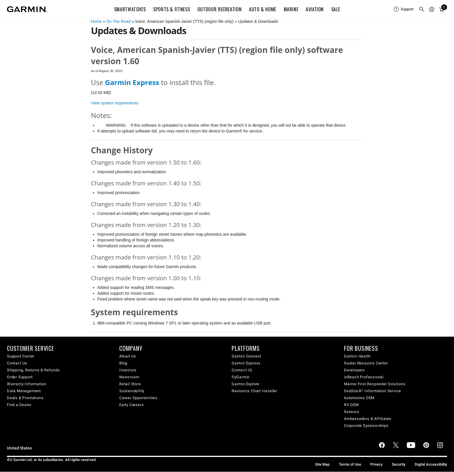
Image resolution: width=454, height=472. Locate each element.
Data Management (24, 391)
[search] (422, 9)
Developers (354, 370)
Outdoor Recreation (219, 9)
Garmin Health (357, 356)
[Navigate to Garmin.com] (27, 9)
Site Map (322, 464)
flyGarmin (241, 377)
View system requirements (114, 103)
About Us (127, 356)
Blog (123, 363)
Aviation (315, 9)
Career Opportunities (138, 398)
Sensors (351, 412)
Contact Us (17, 363)
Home (96, 21)
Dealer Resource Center (366, 363)
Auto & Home (262, 9)
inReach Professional (364, 377)
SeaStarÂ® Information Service (372, 391)
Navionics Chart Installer (254, 391)
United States (19, 448)
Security (398, 464)
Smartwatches (130, 9)
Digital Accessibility (431, 464)
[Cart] (441, 9)
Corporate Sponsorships (366, 425)
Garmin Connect (246, 356)
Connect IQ (242, 370)
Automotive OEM (359, 398)
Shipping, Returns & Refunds (33, 370)
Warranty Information (26, 384)
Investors (128, 370)
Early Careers (131, 405)
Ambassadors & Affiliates (367, 418)
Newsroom (129, 377)
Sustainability (131, 391)
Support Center (20, 356)
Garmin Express (246, 363)
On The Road (118, 21)
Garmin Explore (245, 384)
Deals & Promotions (25, 398)
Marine (291, 9)
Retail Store (130, 384)
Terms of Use (350, 464)
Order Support (19, 377)
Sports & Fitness (171, 9)
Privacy (376, 464)
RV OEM (351, 405)
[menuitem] (404, 9)
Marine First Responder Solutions (375, 384)
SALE (335, 9)
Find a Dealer (19, 405)
